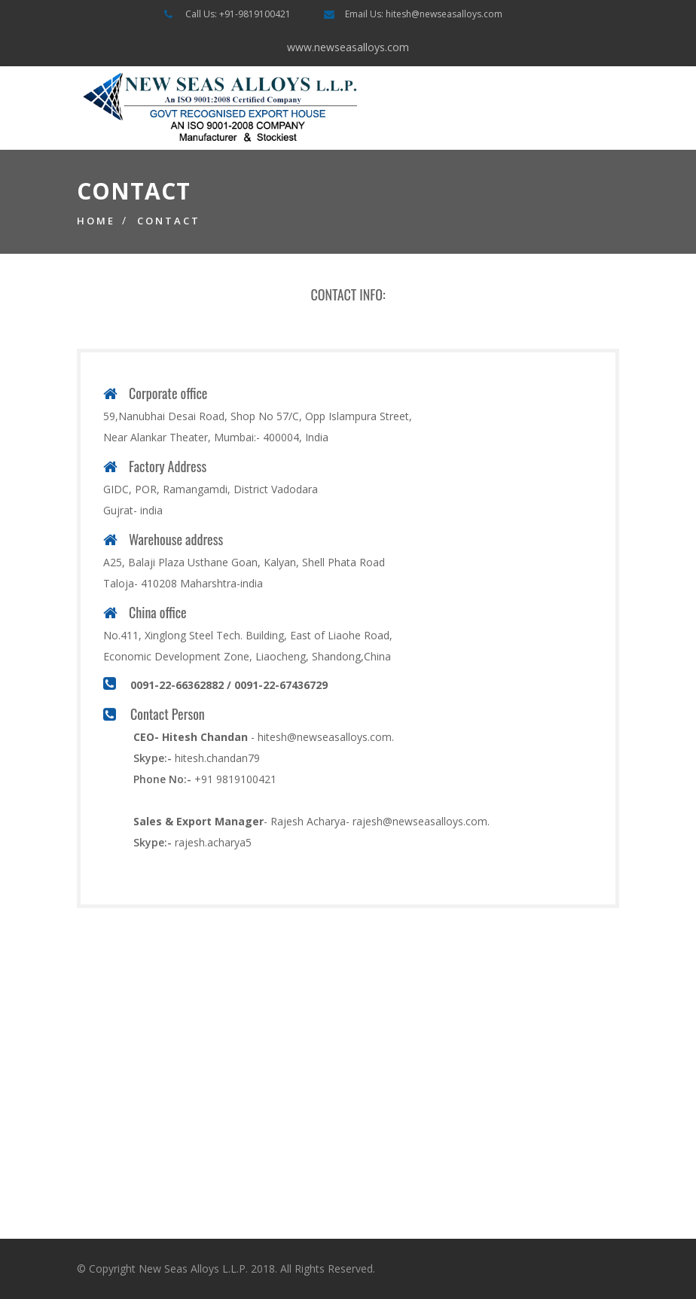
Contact (168, 220)
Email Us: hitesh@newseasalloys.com (423, 14)
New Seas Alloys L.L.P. (193, 1268)
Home (96, 220)
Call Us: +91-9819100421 (238, 14)
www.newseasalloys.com (348, 47)
